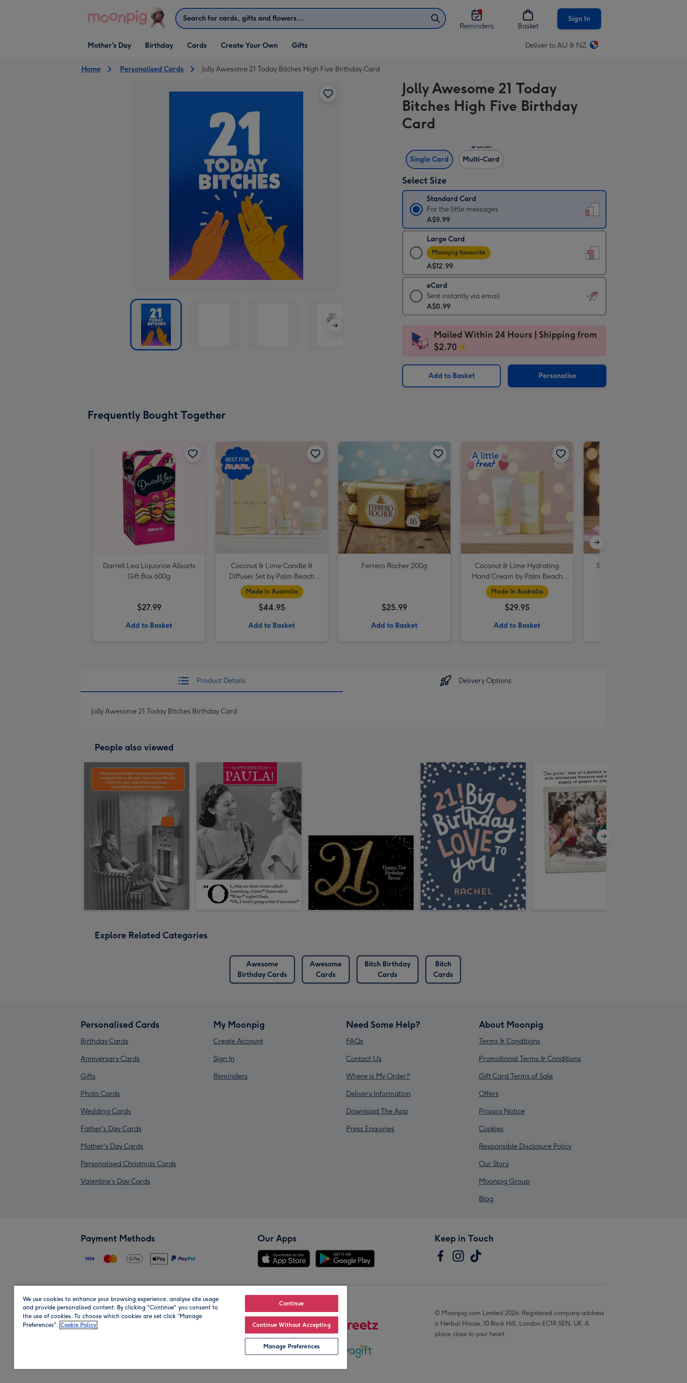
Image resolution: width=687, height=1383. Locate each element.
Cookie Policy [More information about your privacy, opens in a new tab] (78, 1325)
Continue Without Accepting (291, 1325)
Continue (291, 1303)
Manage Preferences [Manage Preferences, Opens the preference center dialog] (291, 1346)
